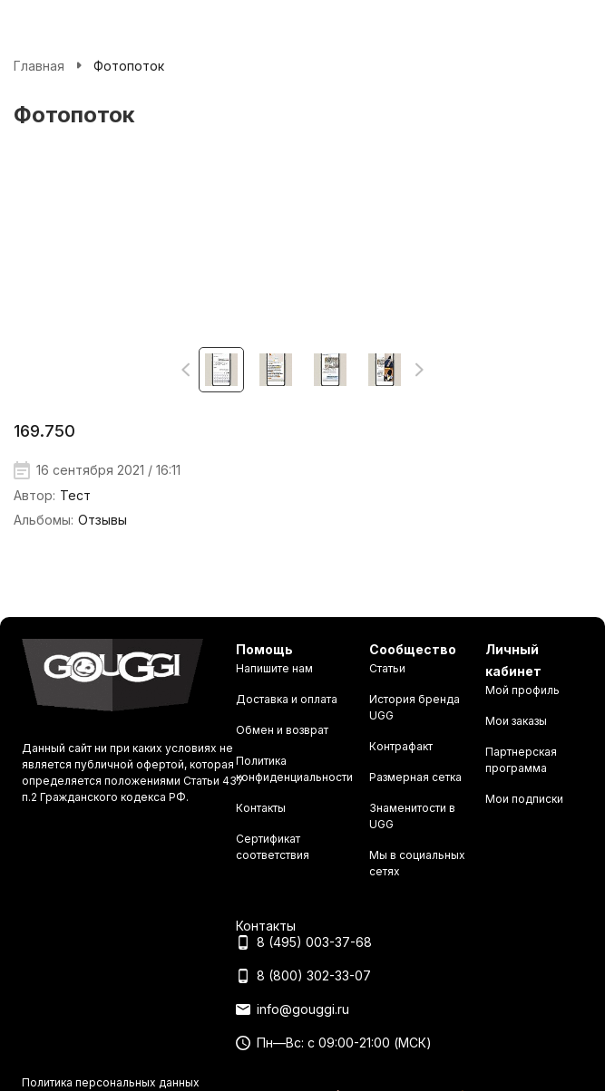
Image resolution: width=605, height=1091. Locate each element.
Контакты (261, 808)
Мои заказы (516, 721)
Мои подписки (524, 799)
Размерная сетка (415, 777)
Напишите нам (274, 668)
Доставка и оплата (286, 699)
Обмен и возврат (282, 730)
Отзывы (102, 519)
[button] (186, 369)
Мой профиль (522, 690)
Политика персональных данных (111, 1082)
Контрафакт (401, 746)
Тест (75, 495)
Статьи (387, 668)
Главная (39, 65)
